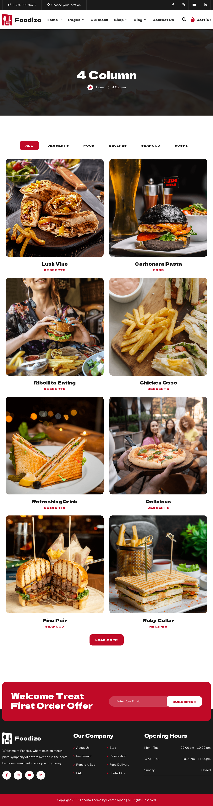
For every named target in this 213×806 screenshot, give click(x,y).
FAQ (79, 773)
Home (54, 19)
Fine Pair (54, 620)
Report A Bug (85, 765)
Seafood (54, 626)
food (158, 270)
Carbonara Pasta (158, 263)
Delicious (158, 501)
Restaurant (84, 756)
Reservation (118, 756)
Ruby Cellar (158, 620)
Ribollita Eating (55, 382)
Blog (140, 19)
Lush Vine (54, 263)
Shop (121, 19)
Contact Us (163, 19)
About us (83, 748)
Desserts (55, 270)
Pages (76, 19)
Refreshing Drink (54, 501)
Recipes (158, 626)
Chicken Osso (158, 382)
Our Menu (99, 19)
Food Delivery (119, 765)
